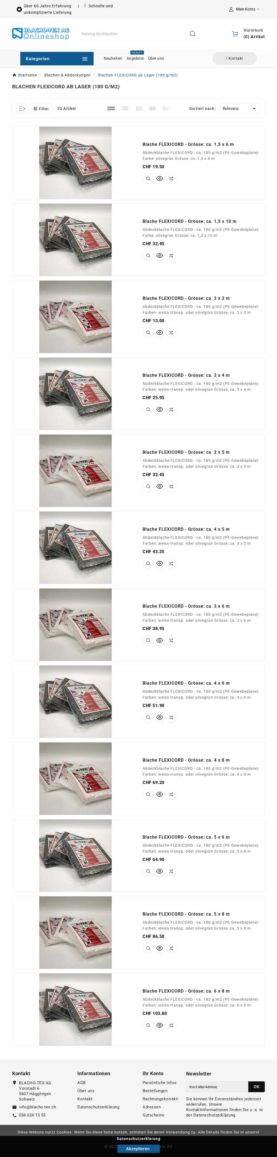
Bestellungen (155, 1090)
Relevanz (240, 108)
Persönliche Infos (160, 1082)
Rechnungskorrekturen (164, 1099)
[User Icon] (245, 9)
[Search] (192, 33)
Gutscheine (153, 1115)
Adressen (152, 1107)
